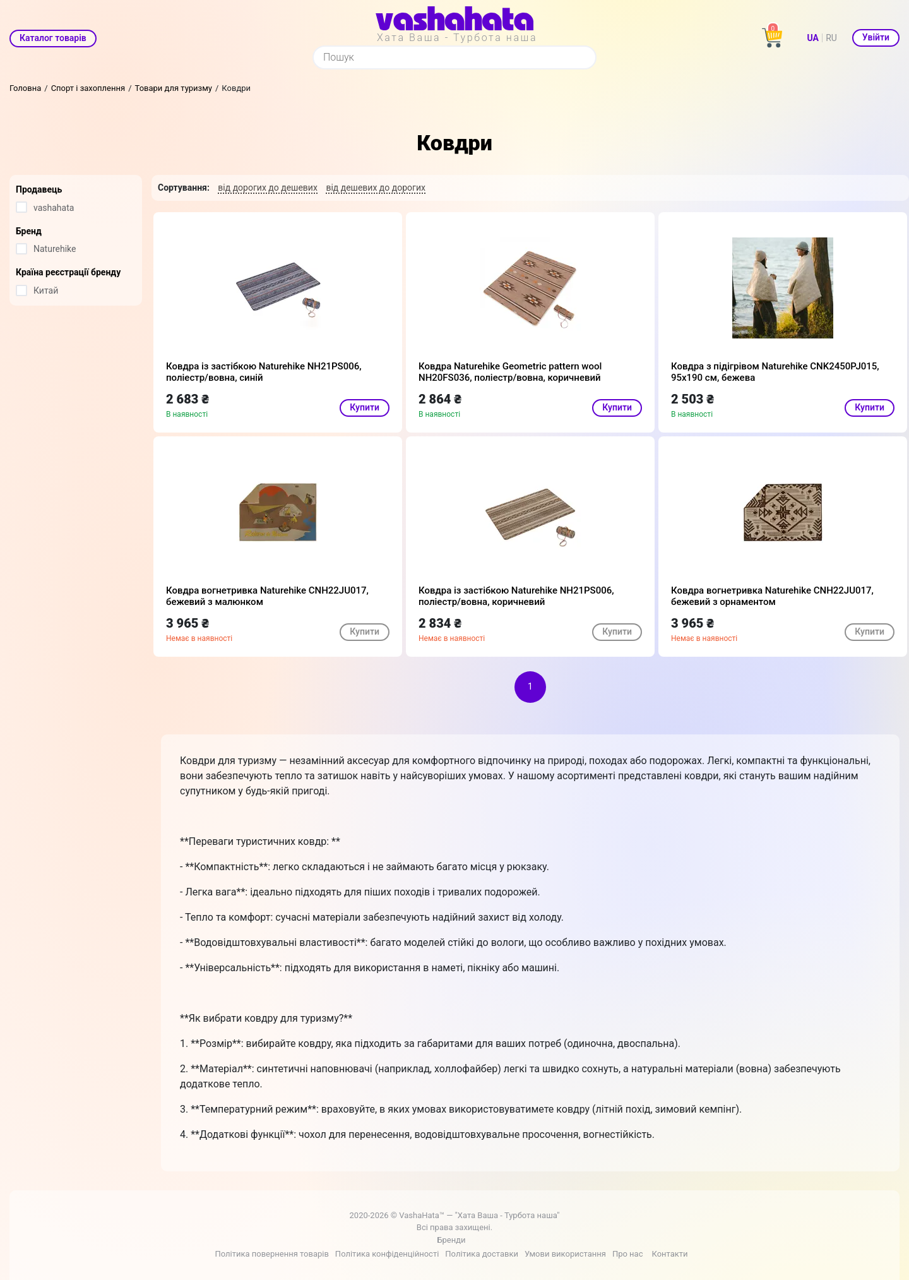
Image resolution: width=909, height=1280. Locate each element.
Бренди (451, 1240)
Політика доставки (481, 1254)
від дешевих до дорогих (375, 187)
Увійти (875, 37)
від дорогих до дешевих (268, 187)
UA (813, 38)
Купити (364, 407)
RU (831, 38)
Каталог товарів (53, 38)
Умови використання (565, 1254)
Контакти (669, 1254)
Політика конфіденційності (387, 1254)
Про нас (627, 1254)
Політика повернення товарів (271, 1254)
